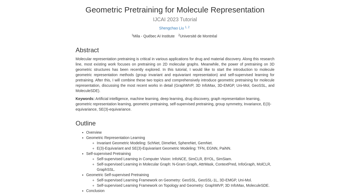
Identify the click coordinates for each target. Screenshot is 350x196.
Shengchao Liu (174, 28)
